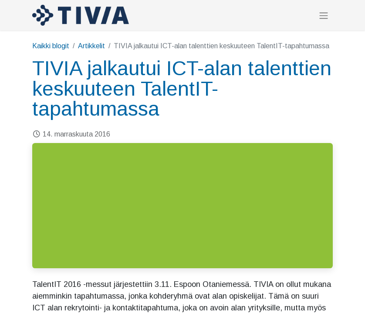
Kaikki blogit (50, 46)
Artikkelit (91, 46)
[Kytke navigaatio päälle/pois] (323, 15)
